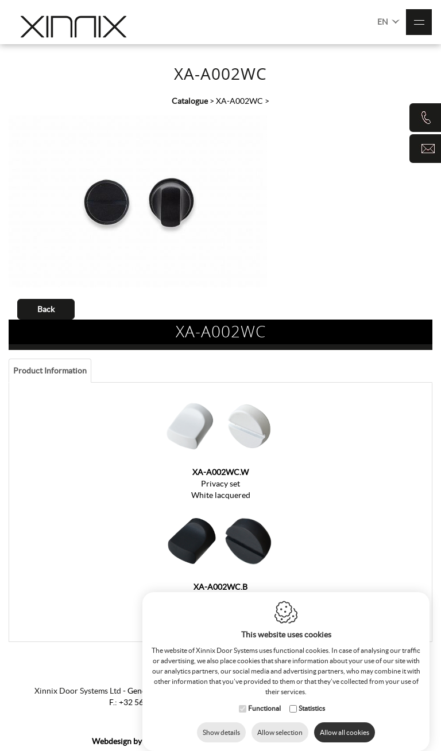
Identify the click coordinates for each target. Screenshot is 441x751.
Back (46, 309)
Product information (50, 370)
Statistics (312, 697)
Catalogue (190, 101)
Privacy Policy (324, 741)
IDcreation (137, 741)
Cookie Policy (267, 741)
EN (388, 20)
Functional (264, 697)
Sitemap (222, 741)
